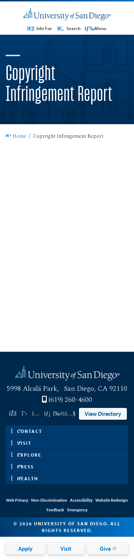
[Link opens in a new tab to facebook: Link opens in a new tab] (13, 413)
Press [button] (22, 466)
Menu (95, 28)
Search (68, 28)
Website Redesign (111, 500)
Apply (25, 548)
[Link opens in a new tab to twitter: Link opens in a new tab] (24, 413)
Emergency (77, 509)
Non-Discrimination (49, 500)
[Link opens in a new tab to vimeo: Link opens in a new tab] (59, 413)
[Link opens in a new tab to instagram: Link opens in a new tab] (35, 413)
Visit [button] (21, 443)
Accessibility (81, 500)
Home (16, 136)
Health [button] (24, 478)
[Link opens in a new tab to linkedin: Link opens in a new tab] (47, 413)
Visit (65, 548)
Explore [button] (26, 455)
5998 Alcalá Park (32, 389)
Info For (39, 28)
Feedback (55, 509)
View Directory (103, 413)
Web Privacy (17, 500)
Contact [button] (26, 431)
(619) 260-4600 (70, 400)
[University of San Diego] (67, 14)
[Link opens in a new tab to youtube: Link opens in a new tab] (70, 413)
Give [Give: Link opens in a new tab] (105, 548)
